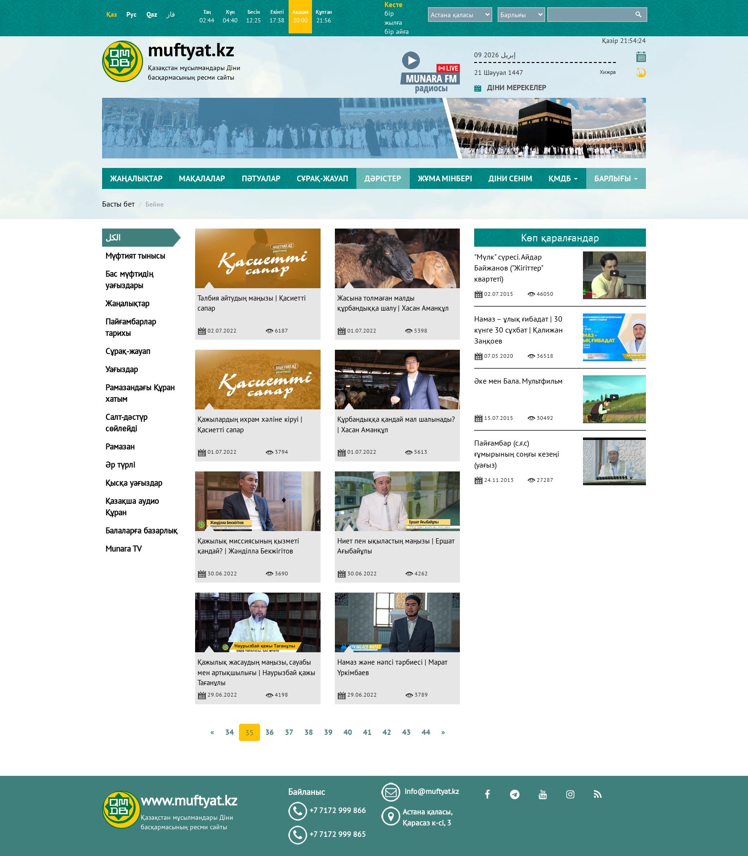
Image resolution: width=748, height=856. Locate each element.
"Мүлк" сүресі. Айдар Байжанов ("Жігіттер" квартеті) (508, 267)
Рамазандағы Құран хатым (140, 393)
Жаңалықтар (136, 178)
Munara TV (123, 548)
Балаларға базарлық (141, 530)
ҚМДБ (563, 178)
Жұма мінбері (445, 178)
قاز (170, 14)
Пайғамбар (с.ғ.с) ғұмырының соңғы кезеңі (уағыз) (516, 454)
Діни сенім (510, 178)
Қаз (111, 14)
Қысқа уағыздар (133, 483)
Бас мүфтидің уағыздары (129, 280)
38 (308, 732)
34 (229, 732)
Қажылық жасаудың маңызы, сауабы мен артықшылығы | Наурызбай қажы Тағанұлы (256, 672)
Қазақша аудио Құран (132, 507)
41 (367, 732)
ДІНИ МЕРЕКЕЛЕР (510, 87)
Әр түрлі (120, 464)
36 (269, 732)
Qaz (151, 14)
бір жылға (393, 18)
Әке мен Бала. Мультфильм (518, 381)
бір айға (396, 31)
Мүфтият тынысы (135, 256)
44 (426, 732)
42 (387, 732)
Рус (131, 14)
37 (289, 732)
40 (347, 732)
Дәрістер (382, 178)
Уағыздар (121, 369)
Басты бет (118, 204)
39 (328, 732)
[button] (430, 53)
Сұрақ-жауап (322, 178)
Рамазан (120, 446)
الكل (113, 237)
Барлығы (616, 178)
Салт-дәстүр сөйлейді (126, 423)
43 (406, 732)
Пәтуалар (261, 178)
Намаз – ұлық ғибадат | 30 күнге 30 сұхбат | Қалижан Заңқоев (518, 329)
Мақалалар (202, 178)
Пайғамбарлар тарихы (130, 327)
